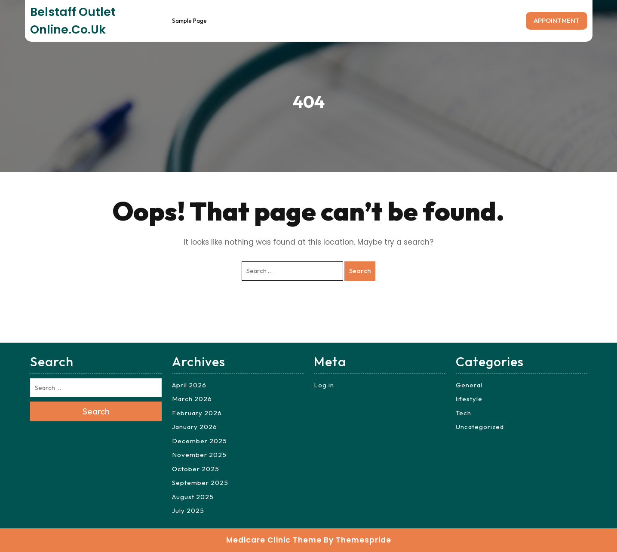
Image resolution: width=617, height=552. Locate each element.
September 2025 (200, 482)
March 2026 (192, 399)
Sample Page (189, 21)
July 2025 (188, 510)
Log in (324, 385)
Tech (463, 413)
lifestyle (469, 399)
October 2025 (195, 469)
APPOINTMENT (557, 20)
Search (360, 271)
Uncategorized (480, 427)
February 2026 (197, 413)
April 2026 (189, 385)
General (469, 385)
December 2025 (199, 441)
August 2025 (193, 497)
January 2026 (194, 427)
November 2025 (199, 455)
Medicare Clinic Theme (274, 540)
